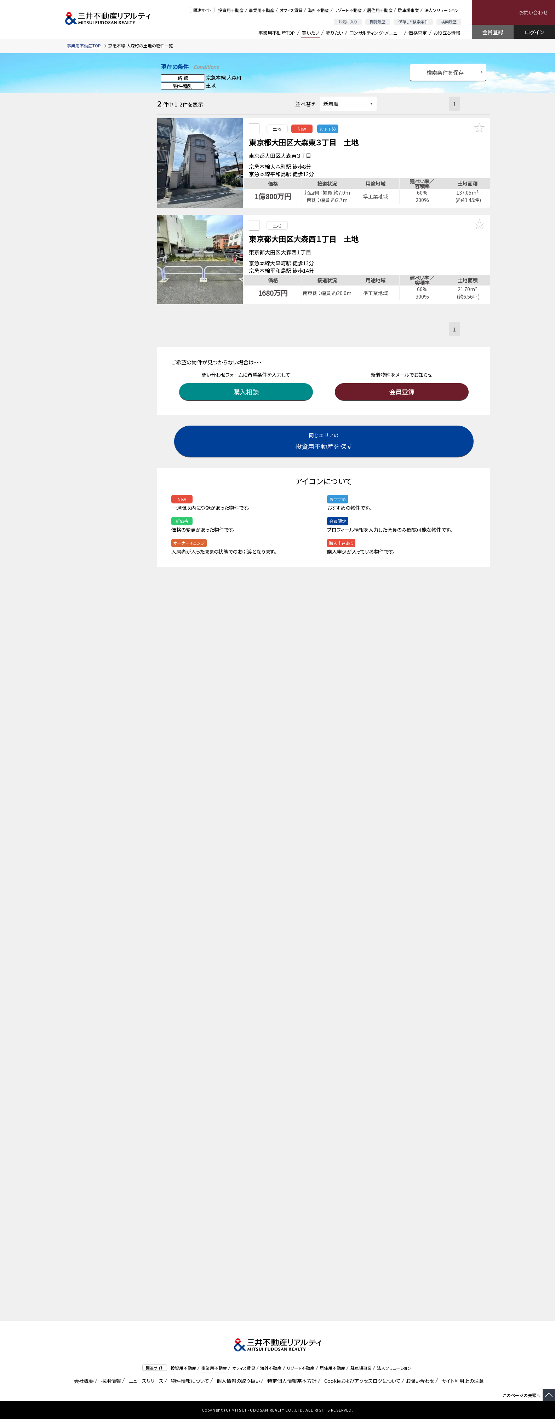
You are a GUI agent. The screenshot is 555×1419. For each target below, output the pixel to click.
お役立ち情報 (447, 32)
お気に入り (347, 21)
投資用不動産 (231, 10)
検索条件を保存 (445, 72)
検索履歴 (449, 21)
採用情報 (110, 1380)
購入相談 (247, 383)
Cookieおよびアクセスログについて (361, 1380)
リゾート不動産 (348, 10)
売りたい (334, 32)
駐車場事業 (408, 10)
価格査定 (417, 32)
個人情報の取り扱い (237, 1380)
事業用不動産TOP (276, 32)
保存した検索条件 (413, 21)
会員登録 (492, 32)
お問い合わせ (533, 12)
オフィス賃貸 (291, 10)
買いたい (310, 32)
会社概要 (82, 1380)
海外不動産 (318, 10)
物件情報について (188, 1380)
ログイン (534, 32)
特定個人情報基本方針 (291, 1380)
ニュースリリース (145, 1380)
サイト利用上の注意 (461, 1380)
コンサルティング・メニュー (376, 32)
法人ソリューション (441, 10)
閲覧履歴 (377, 21)
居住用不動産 (380, 10)
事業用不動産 (261, 10)
